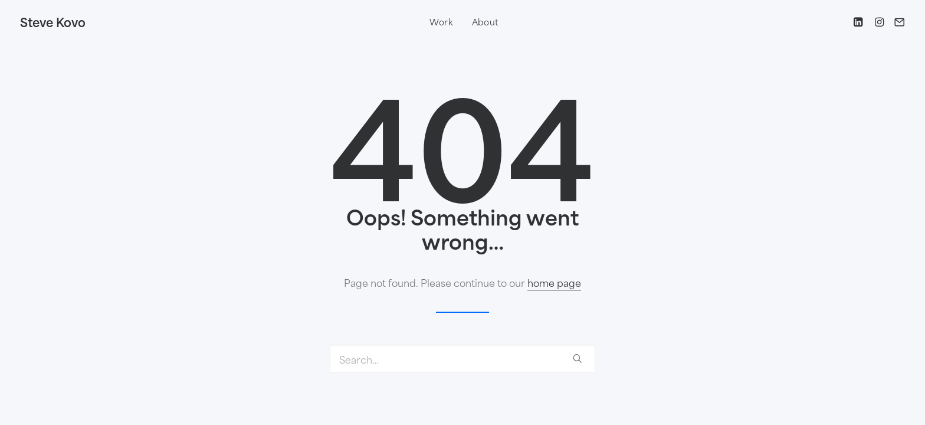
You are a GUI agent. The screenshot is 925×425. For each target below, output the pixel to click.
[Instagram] (878, 22)
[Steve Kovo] (53, 22)
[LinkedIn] (860, 22)
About (485, 21)
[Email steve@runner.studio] (897, 22)
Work (441, 21)
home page (554, 282)
